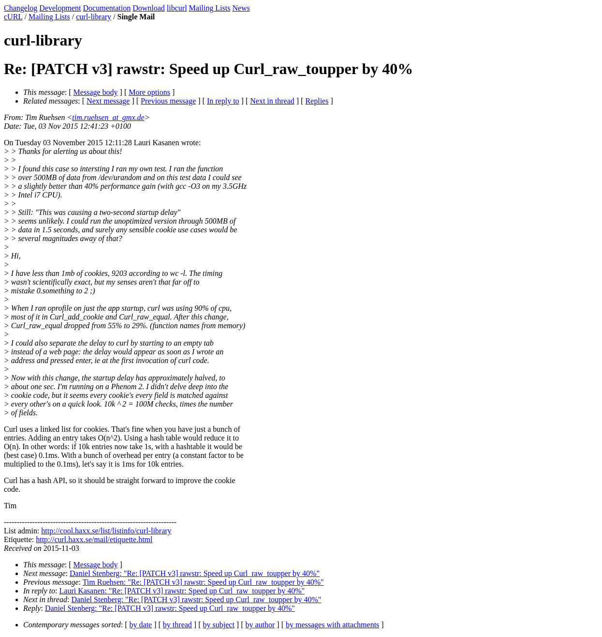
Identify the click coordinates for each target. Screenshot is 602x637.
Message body (95, 92)
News (241, 8)
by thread (177, 625)
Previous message (168, 101)
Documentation (107, 8)
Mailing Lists (210, 8)
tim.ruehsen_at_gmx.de (108, 117)
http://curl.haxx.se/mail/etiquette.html (94, 539)
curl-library (93, 17)
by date (141, 625)
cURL (13, 17)
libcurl (177, 8)
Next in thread (272, 101)
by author (260, 625)
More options (149, 92)
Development (60, 8)
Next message (108, 101)
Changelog (20, 8)
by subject (219, 625)
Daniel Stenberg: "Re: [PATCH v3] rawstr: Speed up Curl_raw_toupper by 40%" (195, 573)
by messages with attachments (332, 625)
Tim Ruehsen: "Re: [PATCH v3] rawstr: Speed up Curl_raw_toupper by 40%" (203, 582)
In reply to (223, 101)
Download (148, 8)
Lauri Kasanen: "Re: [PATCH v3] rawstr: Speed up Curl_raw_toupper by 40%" (182, 591)
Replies (316, 101)
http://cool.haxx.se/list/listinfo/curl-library (106, 531)
